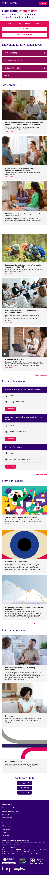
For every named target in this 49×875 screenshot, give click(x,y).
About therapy (7, 818)
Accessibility (6, 829)
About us (5, 814)
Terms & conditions (8, 823)
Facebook (24, 783)
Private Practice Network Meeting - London (23, 389)
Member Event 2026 (13, 447)
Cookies (4, 832)
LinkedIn (24, 792)
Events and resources (10, 811)
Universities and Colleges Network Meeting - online (24, 418)
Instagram (24, 788)
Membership (7, 805)
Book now (10, 409)
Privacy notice (6, 826)
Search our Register (24, 34)
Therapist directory (24, 29)
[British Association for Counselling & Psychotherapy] (9, 3)
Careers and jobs (8, 808)
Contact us (5, 835)
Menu (43, 3)
